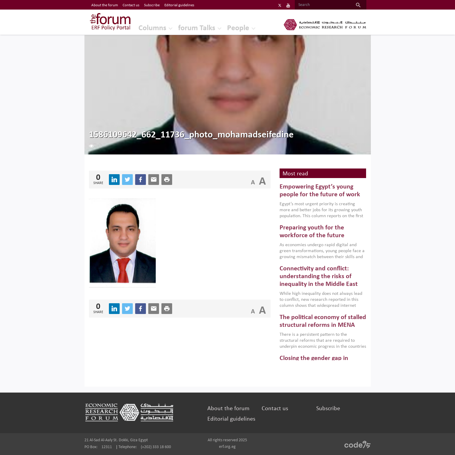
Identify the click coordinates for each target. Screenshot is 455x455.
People (238, 28)
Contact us (275, 409)
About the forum (228, 409)
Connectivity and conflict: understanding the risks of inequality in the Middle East (319, 276)
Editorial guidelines (231, 419)
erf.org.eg (227, 447)
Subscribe (328, 409)
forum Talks (196, 28)
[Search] (322, 5)
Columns (152, 28)
